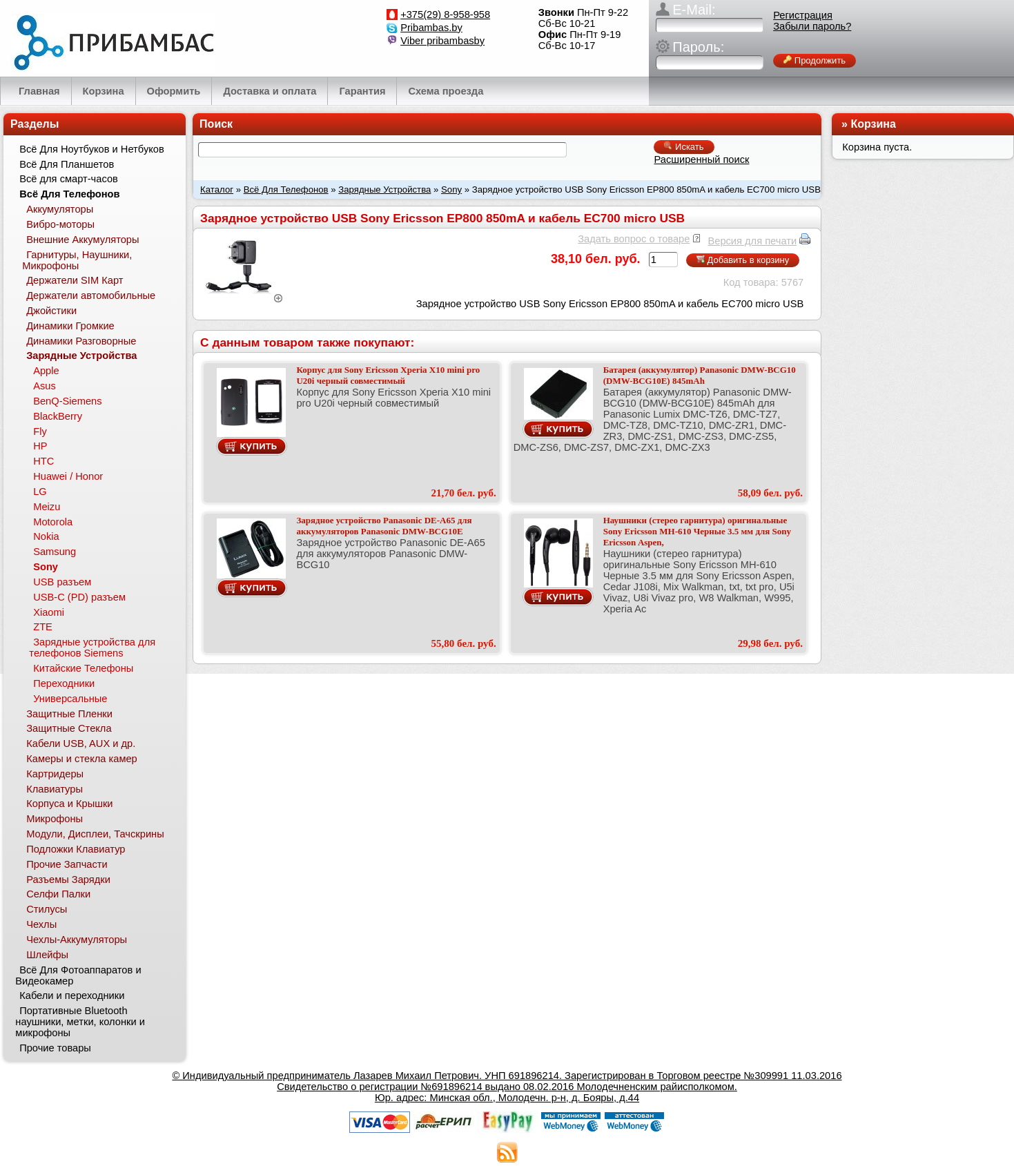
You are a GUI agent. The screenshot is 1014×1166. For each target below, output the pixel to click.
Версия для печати (752, 240)
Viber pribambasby (442, 40)
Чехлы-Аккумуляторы (76, 939)
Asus (44, 385)
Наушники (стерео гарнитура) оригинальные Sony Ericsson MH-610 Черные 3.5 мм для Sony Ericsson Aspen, (697, 531)
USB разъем (62, 581)
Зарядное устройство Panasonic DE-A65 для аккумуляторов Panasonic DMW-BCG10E (383, 525)
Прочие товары (55, 1047)
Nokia (46, 536)
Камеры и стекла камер (81, 758)
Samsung (54, 551)
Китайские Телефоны (83, 668)
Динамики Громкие (70, 325)
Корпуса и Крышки (69, 803)
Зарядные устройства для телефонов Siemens (92, 648)
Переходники (64, 683)
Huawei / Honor (68, 476)
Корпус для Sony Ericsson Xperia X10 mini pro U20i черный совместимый (388, 375)
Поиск (216, 124)
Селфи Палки (58, 894)
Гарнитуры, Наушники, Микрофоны (77, 260)
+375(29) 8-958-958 (445, 14)
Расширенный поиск (701, 159)
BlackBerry (57, 416)
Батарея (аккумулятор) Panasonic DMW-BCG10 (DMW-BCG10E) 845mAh (699, 375)
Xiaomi (48, 612)
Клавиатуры (54, 789)
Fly (40, 431)
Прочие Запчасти (67, 864)
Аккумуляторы (59, 209)
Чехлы (41, 924)
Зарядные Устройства (384, 189)
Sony (451, 189)
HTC (43, 461)
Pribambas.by (431, 27)
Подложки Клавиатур (75, 849)
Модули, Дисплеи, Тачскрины (95, 833)
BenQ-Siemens (67, 401)
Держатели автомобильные (90, 295)
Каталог (216, 189)
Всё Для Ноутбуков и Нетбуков (91, 149)
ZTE (42, 626)
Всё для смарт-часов (68, 178)
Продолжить (814, 60)
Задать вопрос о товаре (634, 238)
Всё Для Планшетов (66, 164)
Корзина (872, 124)
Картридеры (55, 773)
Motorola (52, 521)
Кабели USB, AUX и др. (80, 743)
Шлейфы (47, 954)
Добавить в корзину (742, 260)
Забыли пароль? (812, 26)
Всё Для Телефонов (286, 189)
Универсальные (70, 698)
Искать (683, 147)
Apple (46, 370)
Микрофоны (54, 818)
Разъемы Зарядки (68, 879)
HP (40, 445)
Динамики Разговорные (81, 341)
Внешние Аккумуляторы (82, 239)
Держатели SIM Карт (74, 280)
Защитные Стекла (68, 728)
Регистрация (802, 15)
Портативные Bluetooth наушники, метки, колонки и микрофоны (80, 1021)
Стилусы (46, 909)
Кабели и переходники (71, 995)
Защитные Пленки (69, 713)
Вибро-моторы (60, 224)
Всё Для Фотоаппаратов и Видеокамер (78, 975)
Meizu (46, 506)
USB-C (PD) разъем (79, 597)
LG (40, 491)
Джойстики (51, 310)
